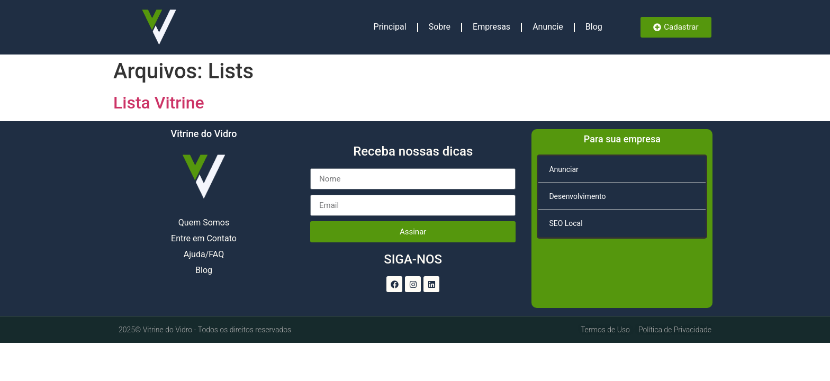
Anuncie (548, 27)
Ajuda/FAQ (204, 254)
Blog (593, 27)
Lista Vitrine (158, 103)
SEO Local (565, 223)
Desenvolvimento (577, 196)
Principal (390, 27)
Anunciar (563, 169)
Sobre (439, 27)
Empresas (491, 27)
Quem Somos (203, 222)
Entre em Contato (204, 238)
